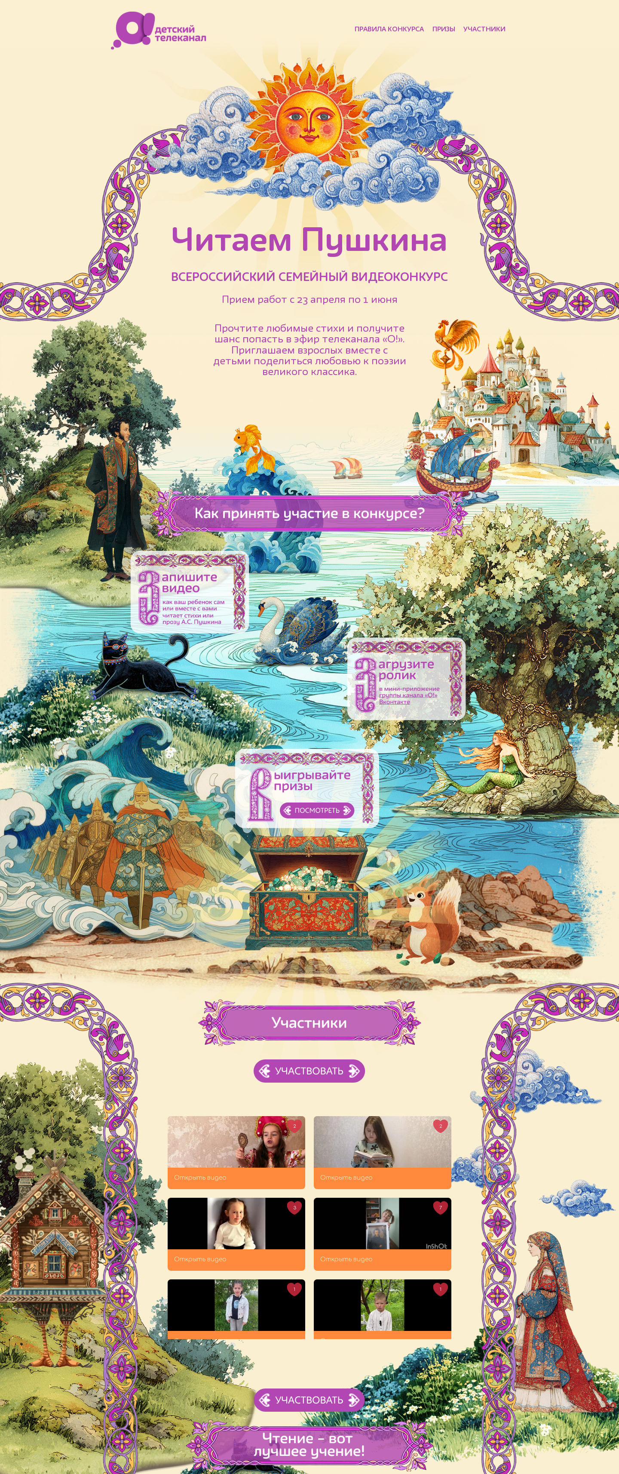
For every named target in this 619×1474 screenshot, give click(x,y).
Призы (443, 30)
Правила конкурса (389, 30)
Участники (484, 30)
